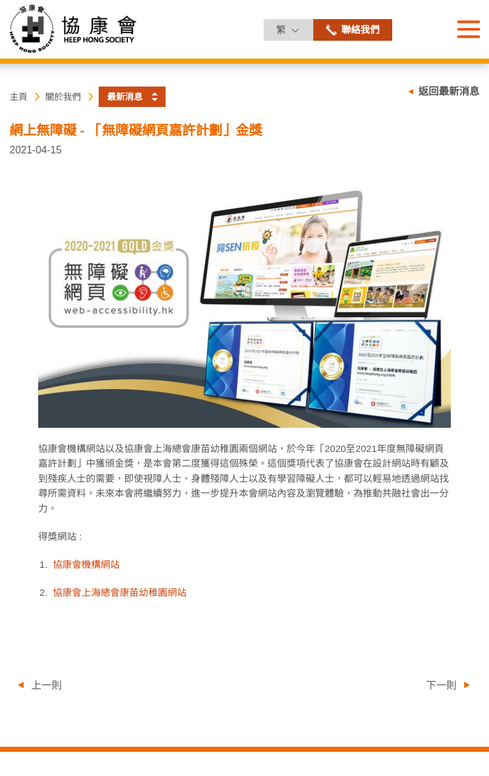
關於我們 (63, 97)
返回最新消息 (448, 91)
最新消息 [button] (125, 97)
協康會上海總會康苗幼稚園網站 (120, 592)
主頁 (18, 97)
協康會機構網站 (86, 564)
